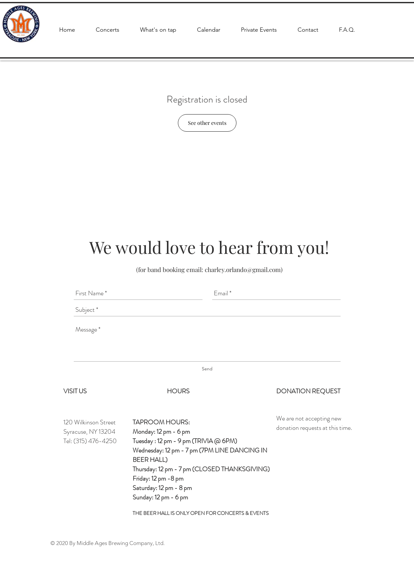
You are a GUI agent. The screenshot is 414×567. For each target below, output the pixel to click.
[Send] (207, 369)
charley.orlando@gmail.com (243, 269)
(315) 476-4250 (95, 441)
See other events (207, 122)
